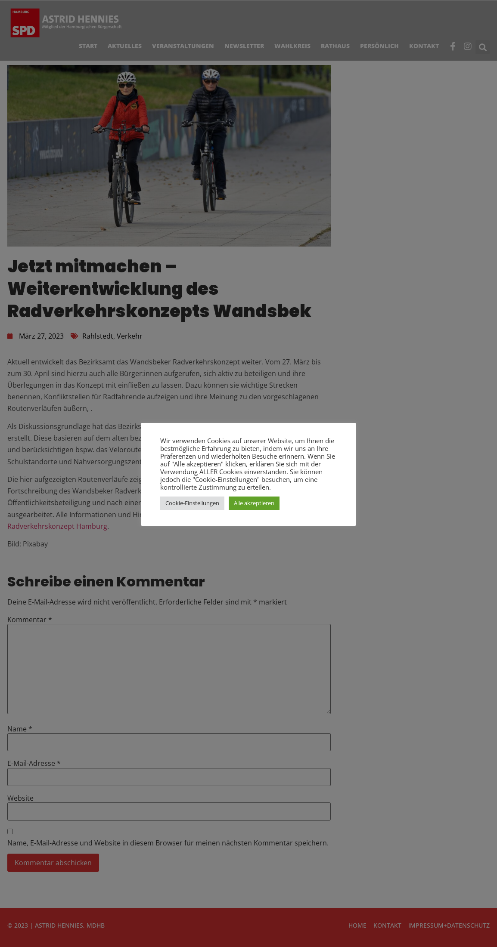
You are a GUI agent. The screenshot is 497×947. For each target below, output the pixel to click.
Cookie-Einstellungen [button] (192, 503)
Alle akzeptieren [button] (254, 503)
